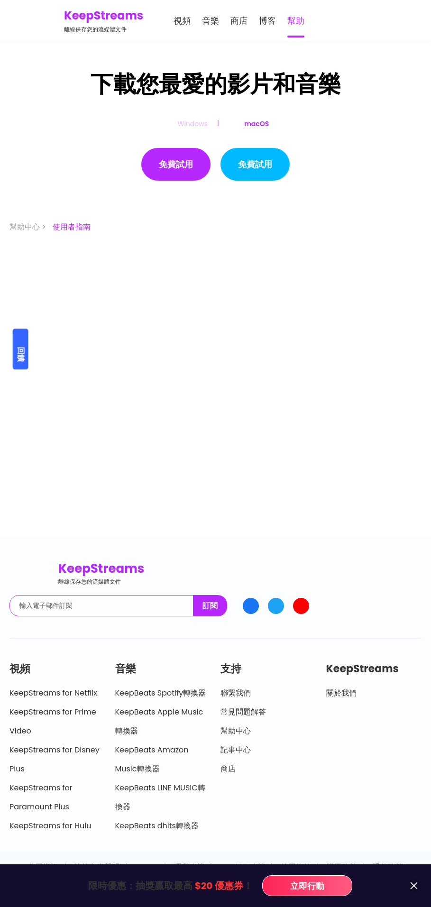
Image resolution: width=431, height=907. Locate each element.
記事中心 (235, 749)
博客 (267, 21)
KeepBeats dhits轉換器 (157, 825)
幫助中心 (235, 730)
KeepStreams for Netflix (53, 692)
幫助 (295, 21)
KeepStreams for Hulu (50, 825)
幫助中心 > (28, 226)
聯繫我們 (235, 692)
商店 (239, 21)
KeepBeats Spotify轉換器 (160, 692)
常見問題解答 (243, 711)
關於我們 (341, 692)
